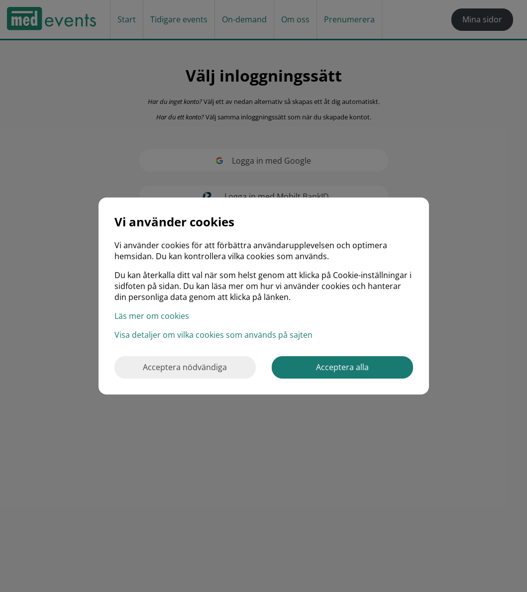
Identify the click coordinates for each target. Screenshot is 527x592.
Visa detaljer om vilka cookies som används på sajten (213, 334)
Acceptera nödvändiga (185, 367)
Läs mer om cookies (151, 315)
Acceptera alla (342, 367)
